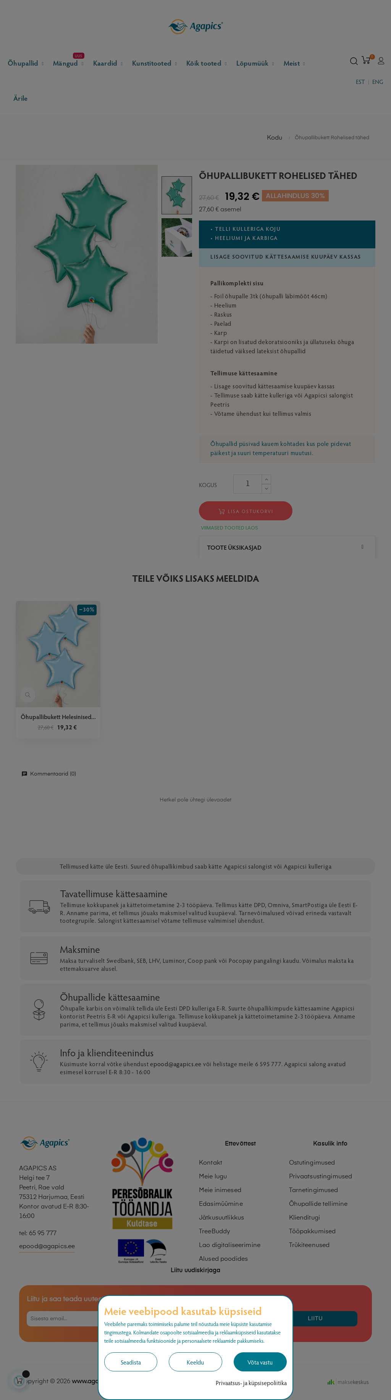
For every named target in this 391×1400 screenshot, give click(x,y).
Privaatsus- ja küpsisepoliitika (251, 1383)
